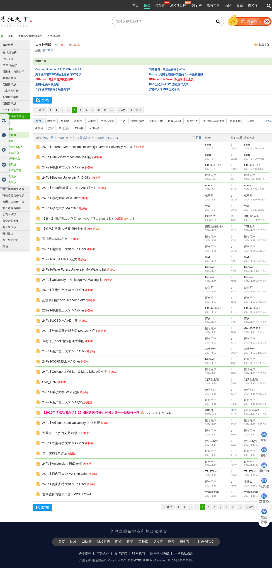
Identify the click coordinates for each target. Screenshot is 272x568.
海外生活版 (9, 227)
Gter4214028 (213, 308)
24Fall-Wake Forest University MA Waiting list (74, 269)
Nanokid (210, 267)
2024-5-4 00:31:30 (254, 179)
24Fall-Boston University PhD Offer (67, 177)
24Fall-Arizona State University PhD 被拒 (71, 423)
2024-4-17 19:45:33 (255, 424)
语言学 (78, 121)
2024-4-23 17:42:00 (255, 301)
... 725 (121, 109)
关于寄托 (85, 553)
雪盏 (208, 205)
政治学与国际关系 (214, 121)
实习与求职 (9, 214)
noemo (209, 185)
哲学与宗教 (137, 121)
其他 (5, 246)
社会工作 (235, 121)
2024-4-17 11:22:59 (255, 455)
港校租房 (213, 5)
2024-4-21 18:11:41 (255, 332)
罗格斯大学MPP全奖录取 (164, 89)
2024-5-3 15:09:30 (254, 199)
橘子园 (209, 195)
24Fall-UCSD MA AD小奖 (60, 320)
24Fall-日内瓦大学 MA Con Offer (65, 474)
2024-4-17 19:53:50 (255, 414)
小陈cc (248, 481)
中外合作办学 (10, 109)
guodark (210, 461)
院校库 (253, 5)
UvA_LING (49, 382)
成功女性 (210, 349)
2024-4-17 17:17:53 (255, 434)
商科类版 (7, 141)
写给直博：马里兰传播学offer (167, 69)
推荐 (109, 137)
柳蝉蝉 (209, 410)
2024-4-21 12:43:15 (255, 363)
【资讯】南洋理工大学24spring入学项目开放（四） (78, 218)
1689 (234, 410)
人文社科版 (54, 36)
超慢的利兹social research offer (64, 300)
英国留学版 (9, 103)
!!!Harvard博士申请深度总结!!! (54, 79)
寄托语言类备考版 (13, 195)
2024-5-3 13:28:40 (254, 209)
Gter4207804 (252, 328)
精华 (101, 137)
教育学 (51, 121)
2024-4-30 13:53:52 (255, 230)
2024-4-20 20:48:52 (255, 383)
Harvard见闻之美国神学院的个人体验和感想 (176, 74)
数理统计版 (9, 176)
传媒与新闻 (175, 121)
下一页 (134, 109)
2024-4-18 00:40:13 (255, 404)
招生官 (160, 5)
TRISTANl (211, 471)
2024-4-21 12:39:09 (255, 373)
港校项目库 (178, 5)
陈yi (207, 257)
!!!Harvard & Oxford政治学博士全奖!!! (172, 79)
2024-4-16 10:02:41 (255, 485)
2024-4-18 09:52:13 (255, 393)
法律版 (6, 123)
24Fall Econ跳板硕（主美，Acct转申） (69, 188)
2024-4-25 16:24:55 (255, 260)
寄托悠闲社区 (10, 240)
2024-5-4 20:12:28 (254, 148)
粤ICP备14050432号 (180, 560)
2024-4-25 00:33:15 (255, 271)
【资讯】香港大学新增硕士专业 (64, 228)
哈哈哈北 (210, 389)
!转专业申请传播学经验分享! (52, 89)
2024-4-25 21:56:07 (255, 250)
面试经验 (94, 128)
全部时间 (63, 137)
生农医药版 (9, 164)
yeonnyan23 (251, 410)
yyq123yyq (211, 440)
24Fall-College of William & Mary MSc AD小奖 (74, 371)
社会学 (65, 121)
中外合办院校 (204, 541)
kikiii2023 (210, 216)
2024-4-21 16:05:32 (255, 342)
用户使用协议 (159, 553)
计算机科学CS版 (12, 146)
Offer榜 (197, 5)
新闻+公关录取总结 (47, 84)
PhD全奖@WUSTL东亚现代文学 (169, 84)
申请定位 (64, 128)
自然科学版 (9, 182)
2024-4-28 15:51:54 (255, 240)
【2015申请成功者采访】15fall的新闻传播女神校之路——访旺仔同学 (91, 412)
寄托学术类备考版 (13, 189)
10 (111, 109)
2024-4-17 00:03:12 (255, 475)
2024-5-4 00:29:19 (254, 189)
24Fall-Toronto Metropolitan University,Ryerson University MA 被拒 (89, 147)
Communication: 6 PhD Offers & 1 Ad (59, 69)
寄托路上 (7, 233)
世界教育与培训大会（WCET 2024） (68, 494)
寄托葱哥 (249, 226)
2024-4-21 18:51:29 (255, 322)
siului (208, 144)
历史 (122, 121)
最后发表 (85, 137)
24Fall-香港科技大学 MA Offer (63, 443)
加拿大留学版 (10, 90)
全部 (38, 121)
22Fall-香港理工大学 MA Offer (63, 310)
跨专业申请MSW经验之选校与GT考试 (58, 74)
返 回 (42, 109)
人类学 (91, 121)
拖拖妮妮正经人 (214, 226)
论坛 (147, 5)
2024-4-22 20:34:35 (255, 312)
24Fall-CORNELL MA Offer (61, 361)
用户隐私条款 (183, 553)
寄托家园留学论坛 (2, 36)
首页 (135, 5)
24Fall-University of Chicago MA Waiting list (72, 280)
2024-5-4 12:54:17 (254, 169)
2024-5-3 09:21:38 (254, 220)
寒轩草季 (47, 50)
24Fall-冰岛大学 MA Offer (60, 208)
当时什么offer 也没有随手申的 (63, 341)
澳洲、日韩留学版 (13, 201)
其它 (51, 128)
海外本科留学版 (12, 208)
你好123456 (251, 216)
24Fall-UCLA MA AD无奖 (59, 259)
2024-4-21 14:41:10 (255, 352)
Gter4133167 (213, 165)
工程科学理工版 (12, 170)
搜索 (171, 541)
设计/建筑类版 (10, 152)
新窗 (198, 137)
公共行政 (192, 121)
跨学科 (39, 128)
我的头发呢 (212, 379)
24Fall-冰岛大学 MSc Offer (61, 198)
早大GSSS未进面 (54, 453)
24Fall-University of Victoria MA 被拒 (67, 157)
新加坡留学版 (10, 97)
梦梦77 (209, 287)
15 (232, 216)
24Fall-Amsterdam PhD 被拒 (62, 463)
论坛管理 (7, 59)
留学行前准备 (10, 220)
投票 (240, 5)
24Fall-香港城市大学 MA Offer (63, 167)
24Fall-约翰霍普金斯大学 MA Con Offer (69, 331)
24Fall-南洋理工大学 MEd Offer (64, 249)
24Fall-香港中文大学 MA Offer (63, 290)
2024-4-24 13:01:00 (255, 291)
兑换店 (158, 541)
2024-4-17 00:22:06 (255, 465)
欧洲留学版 (9, 78)
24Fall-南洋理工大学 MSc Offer (64, 351)
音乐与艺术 (156, 121)
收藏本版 (264, 44)
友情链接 (120, 553)
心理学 (250, 121)
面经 (228, 5)
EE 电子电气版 (11, 158)
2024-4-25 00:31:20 (255, 281)
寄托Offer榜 (9, 52)
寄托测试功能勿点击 (56, 239)
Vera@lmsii (212, 492)
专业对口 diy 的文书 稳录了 (61, 433)
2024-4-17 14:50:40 (255, 444)
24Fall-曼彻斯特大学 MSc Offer (64, 484)
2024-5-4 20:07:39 (254, 158)
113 (169, 412)
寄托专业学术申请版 (30, 36)
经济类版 (7, 129)
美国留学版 (9, 84)
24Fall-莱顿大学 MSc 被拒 (60, 392)
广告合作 (103, 553)
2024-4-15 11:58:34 (255, 495)
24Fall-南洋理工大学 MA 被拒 (63, 402)
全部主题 (48, 137)
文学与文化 (107, 121)
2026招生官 (9, 65)
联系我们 (138, 553)
